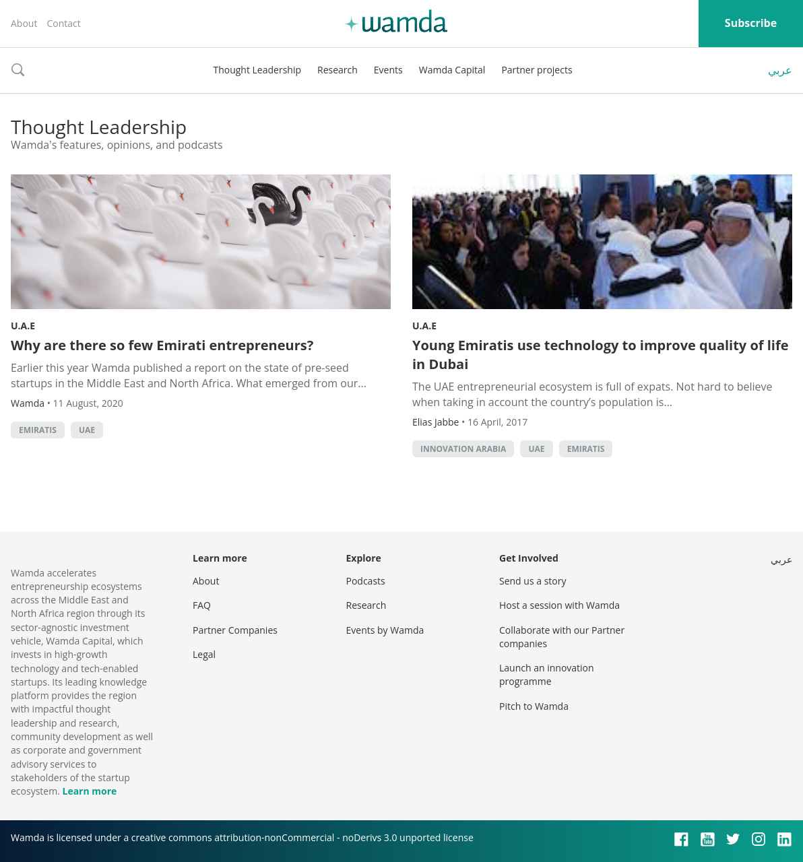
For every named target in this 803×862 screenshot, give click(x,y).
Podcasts (365, 580)
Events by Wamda (385, 630)
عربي (780, 70)
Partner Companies (235, 630)
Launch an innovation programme (546, 674)
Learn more (89, 791)
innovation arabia (463, 449)
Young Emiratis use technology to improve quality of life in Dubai (600, 354)
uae (87, 430)
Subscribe (751, 22)
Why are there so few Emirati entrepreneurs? (162, 345)
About (24, 23)
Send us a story (532, 580)
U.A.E (23, 325)
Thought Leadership (257, 69)
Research (337, 69)
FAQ (202, 605)
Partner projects (536, 69)
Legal (204, 654)
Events (388, 69)
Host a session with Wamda (559, 605)
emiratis (38, 430)
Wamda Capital (452, 69)
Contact (63, 23)
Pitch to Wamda (534, 706)
